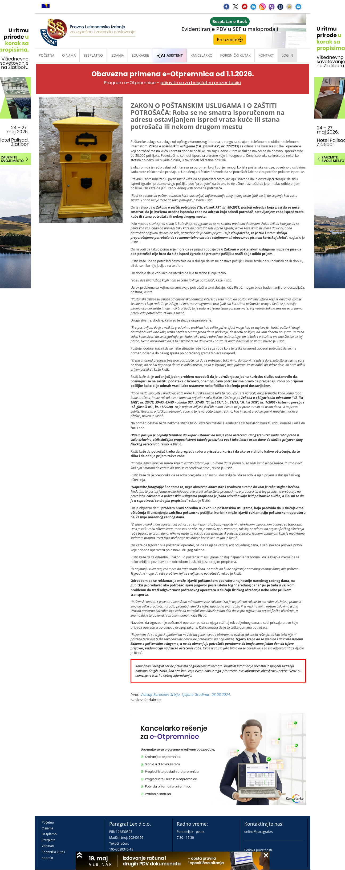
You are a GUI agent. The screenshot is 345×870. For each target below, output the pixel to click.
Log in (287, 55)
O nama (69, 55)
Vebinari (48, 846)
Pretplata (48, 840)
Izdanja (117, 55)
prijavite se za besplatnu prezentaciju (200, 83)
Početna (47, 55)
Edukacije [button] (140, 55)
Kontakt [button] (266, 55)
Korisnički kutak (53, 852)
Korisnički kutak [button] (235, 55)
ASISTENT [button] (170, 55)
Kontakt (47, 858)
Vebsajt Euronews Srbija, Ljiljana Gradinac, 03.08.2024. (185, 694)
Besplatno (93, 55)
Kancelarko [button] (201, 55)
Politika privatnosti (258, 850)
